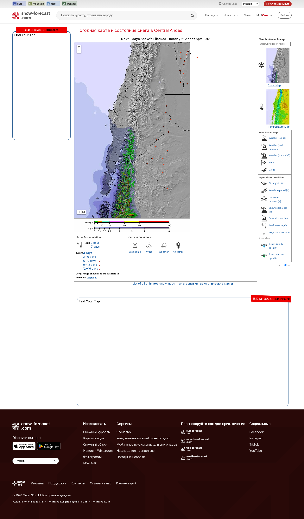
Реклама (37, 483)
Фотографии (92, 457)
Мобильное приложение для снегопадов (147, 444)
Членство (124, 432)
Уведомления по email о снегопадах (143, 438)
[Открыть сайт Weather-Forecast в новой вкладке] (69, 3)
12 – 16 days (90, 268)
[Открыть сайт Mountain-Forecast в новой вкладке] (36, 3)
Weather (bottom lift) (279, 155)
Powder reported (277, 190)
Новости (231, 15)
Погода (211, 15)
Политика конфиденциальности (67, 501)
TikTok (254, 444)
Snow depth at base (278, 218)
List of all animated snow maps (153, 283)
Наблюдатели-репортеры (136, 451)
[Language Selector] (35, 461)
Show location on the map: (272, 39)
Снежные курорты (96, 432)
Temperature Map (279, 126)
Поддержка (57, 483)
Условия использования (27, 501)
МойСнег (89, 463)
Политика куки (101, 501)
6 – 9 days (89, 260)
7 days (95, 246)
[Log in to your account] (285, 15)
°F (289, 265)
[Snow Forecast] (31, 15)
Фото (247, 15)
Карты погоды (93, 438)
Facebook (256, 432)
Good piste (274, 183)
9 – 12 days (90, 264)
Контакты (78, 483)
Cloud (272, 169)
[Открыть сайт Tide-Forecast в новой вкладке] (53, 3)
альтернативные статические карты (206, 283)
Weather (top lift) (277, 137)
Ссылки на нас (100, 483)
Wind (149, 251)
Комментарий (126, 483)
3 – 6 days (89, 256)
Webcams (135, 251)
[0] (282, 183)
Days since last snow (279, 232)
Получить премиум (277, 3)
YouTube (255, 451)
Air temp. (178, 251)
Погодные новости (131, 457)
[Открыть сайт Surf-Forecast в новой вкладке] (19, 3)
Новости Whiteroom (98, 451)
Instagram (256, 438)
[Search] (192, 15)
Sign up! (92, 277)
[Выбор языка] (250, 4)
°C (280, 265)
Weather (164, 251)
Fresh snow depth (278, 225)
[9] (279, 201)
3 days (95, 242)
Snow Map (274, 85)
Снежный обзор (95, 444)
